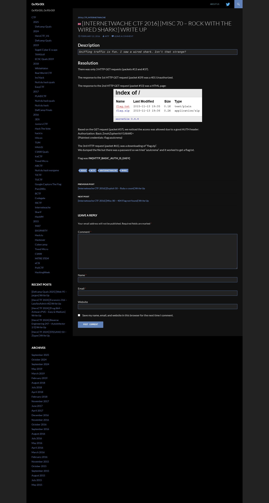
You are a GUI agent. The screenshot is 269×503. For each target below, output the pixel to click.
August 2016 (38, 433)
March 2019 (38, 373)
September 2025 (40, 354)
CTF (85, 17)
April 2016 (37, 447)
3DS (37, 119)
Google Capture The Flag (48, 184)
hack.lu (39, 133)
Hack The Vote (42, 128)
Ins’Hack (39, 77)
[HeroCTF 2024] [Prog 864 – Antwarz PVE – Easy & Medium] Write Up (48, 312)
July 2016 (37, 438)
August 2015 (38, 475)
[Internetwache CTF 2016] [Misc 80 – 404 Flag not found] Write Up (157, 198)
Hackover (40, 239)
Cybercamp (41, 244)
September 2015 (40, 470)
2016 (80, 17)
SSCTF (38, 202)
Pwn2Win (40, 188)
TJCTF (38, 174)
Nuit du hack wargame (47, 170)
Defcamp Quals (43, 26)
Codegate (40, 198)
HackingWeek (42, 272)
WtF (107, 36)
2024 (36, 31)
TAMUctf (40, 54)
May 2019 (37, 368)
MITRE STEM (42, 258)
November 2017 (40, 401)
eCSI (37, 263)
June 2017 (37, 405)
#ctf (93, 170)
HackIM (39, 216)
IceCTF (39, 156)
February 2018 (39, 396)
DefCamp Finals (43, 110)
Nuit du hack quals (45, 82)
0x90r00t (38, 4)
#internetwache (108, 170)
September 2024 (40, 364)
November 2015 (40, 461)
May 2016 (37, 443)
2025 (36, 21)
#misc (124, 170)
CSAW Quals (42, 151)
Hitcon (38, 137)
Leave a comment (123, 36)
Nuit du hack (42, 105)
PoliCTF (39, 267)
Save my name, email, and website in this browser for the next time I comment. (127, 317)
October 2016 (39, 424)
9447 (37, 225)
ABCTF (39, 165)
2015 (36, 221)
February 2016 (39, 456)
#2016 (83, 170)
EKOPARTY (41, 230)
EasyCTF (39, 86)
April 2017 (37, 410)
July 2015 (37, 480)
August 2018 (38, 382)
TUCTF (39, 179)
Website (83, 303)
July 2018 (37, 387)
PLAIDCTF (40, 96)
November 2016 (40, 419)
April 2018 (37, 392)
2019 (36, 45)
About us (214, 4)
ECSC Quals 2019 (44, 59)
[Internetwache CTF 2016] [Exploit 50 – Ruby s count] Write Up (157, 186)
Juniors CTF (41, 123)
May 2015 (37, 484)
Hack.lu (39, 235)
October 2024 (39, 359)
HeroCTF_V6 (42, 35)
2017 (36, 91)
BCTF (38, 193)
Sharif (38, 212)
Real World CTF (43, 72)
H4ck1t (39, 147)
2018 (36, 63)
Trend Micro (41, 161)
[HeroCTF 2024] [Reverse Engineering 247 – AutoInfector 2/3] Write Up (48, 324)
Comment (84, 231)
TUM (37, 142)
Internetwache (97, 17)
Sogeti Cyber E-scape (46, 49)
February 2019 (39, 378)
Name (82, 275)
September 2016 (40, 429)
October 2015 (39, 466)
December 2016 (40, 415)
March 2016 (38, 452)
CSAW (38, 253)
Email (82, 289)
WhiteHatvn (41, 68)
